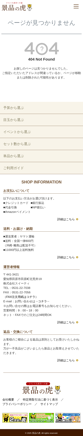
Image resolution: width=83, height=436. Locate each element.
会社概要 (8, 399)
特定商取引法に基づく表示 (40, 399)
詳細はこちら (66, 219)
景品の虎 (36, 433)
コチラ (42, 301)
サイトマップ (49, 404)
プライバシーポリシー (17, 404)
